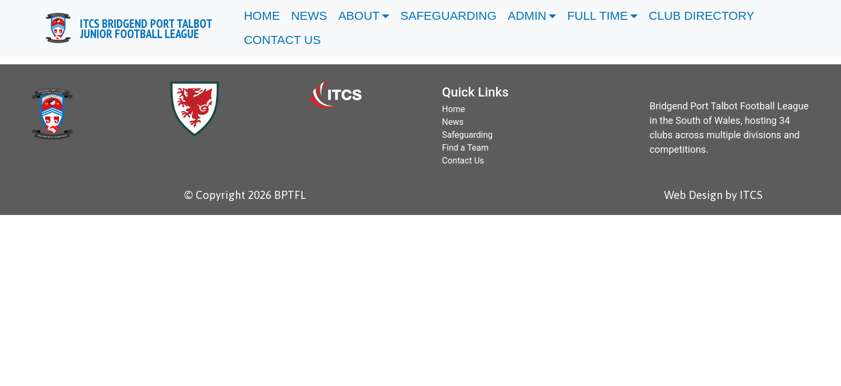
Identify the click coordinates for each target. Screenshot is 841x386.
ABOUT (359, 16)
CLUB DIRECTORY (702, 16)
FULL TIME (597, 16)
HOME (262, 16)
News (452, 122)
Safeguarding (467, 135)
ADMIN (527, 16)
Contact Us (463, 160)
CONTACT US (284, 40)
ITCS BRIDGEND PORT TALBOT (146, 28)
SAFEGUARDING (449, 16)
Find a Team (465, 148)
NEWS (309, 16)
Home (453, 109)
